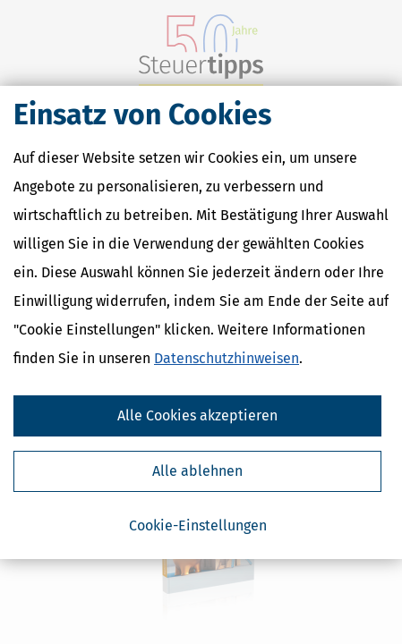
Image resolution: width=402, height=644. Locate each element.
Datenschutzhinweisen (226, 358)
